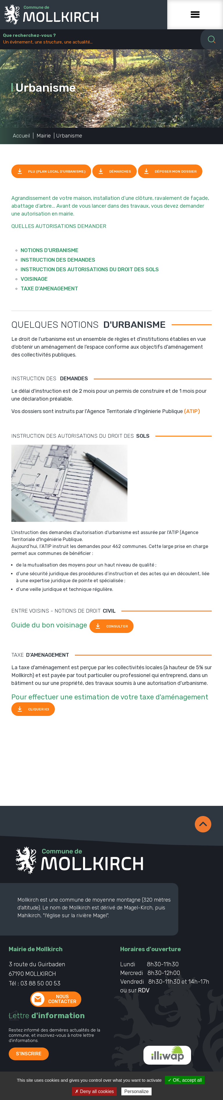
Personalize (136, 1091)
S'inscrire (29, 1053)
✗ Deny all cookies (94, 1091)
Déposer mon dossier (176, 171)
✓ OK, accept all (185, 1080)
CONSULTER (117, 626)
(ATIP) (192, 411)
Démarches (120, 171)
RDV (144, 990)
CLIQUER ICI (38, 709)
